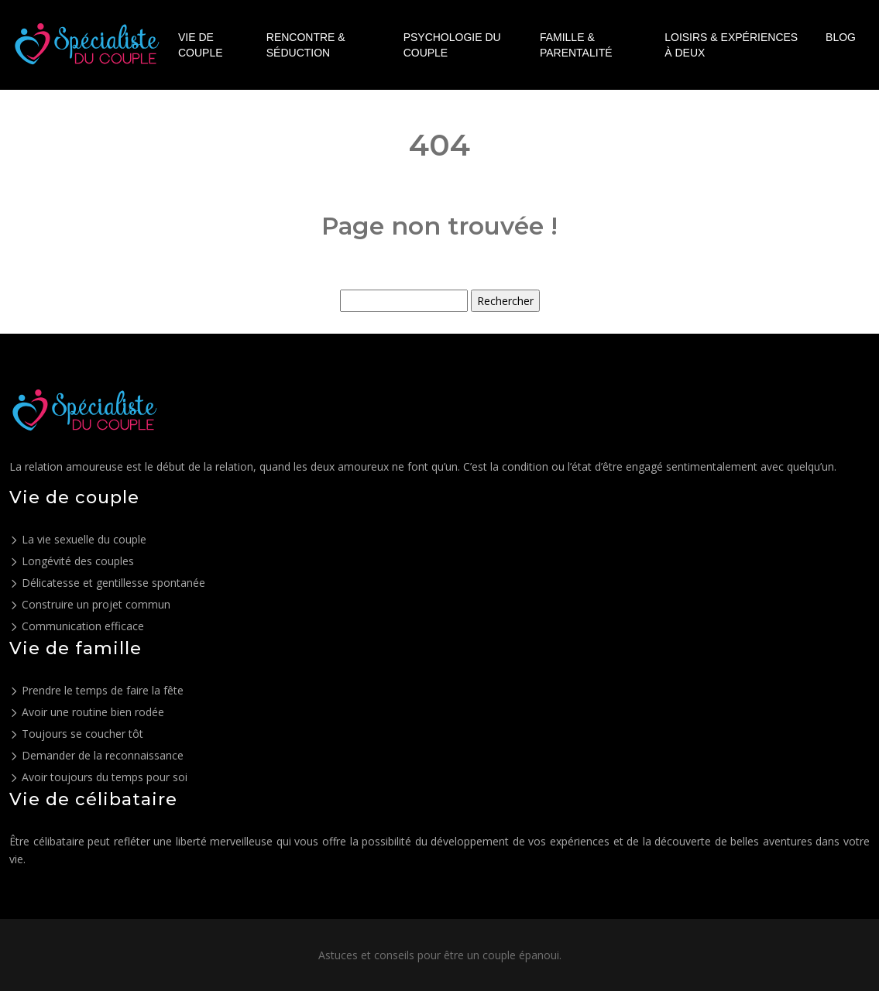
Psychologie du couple (452, 45)
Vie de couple (200, 45)
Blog (841, 37)
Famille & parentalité (576, 45)
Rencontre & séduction (305, 45)
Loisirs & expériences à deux (731, 45)
